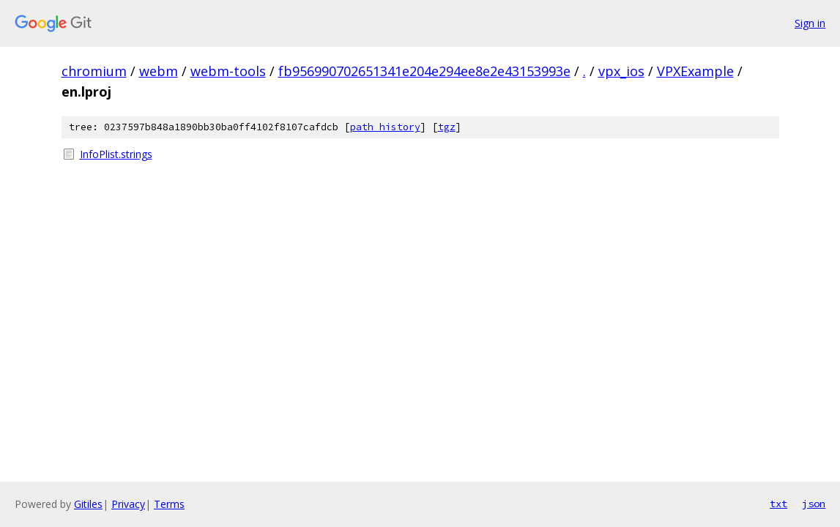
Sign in (810, 23)
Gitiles (88, 504)
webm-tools (228, 71)
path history (385, 127)
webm (158, 71)
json (813, 503)
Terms (169, 504)
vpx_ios (621, 71)
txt (778, 503)
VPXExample (695, 71)
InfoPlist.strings (116, 154)
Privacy (128, 504)
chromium (94, 71)
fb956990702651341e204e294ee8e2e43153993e (424, 71)
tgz (447, 127)
